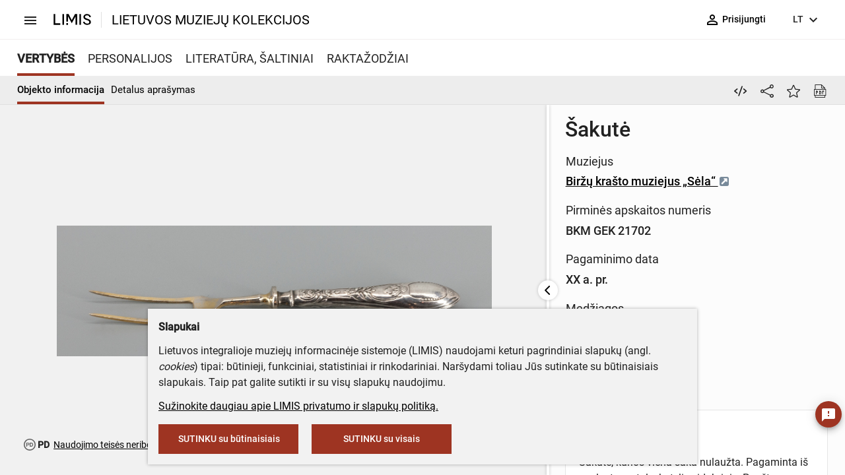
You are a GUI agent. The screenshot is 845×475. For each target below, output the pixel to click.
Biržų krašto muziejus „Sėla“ (424, 181)
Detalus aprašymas (153, 90)
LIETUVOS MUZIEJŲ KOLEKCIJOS (211, 20)
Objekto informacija (60, 90)
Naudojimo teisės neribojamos (115, 444)
